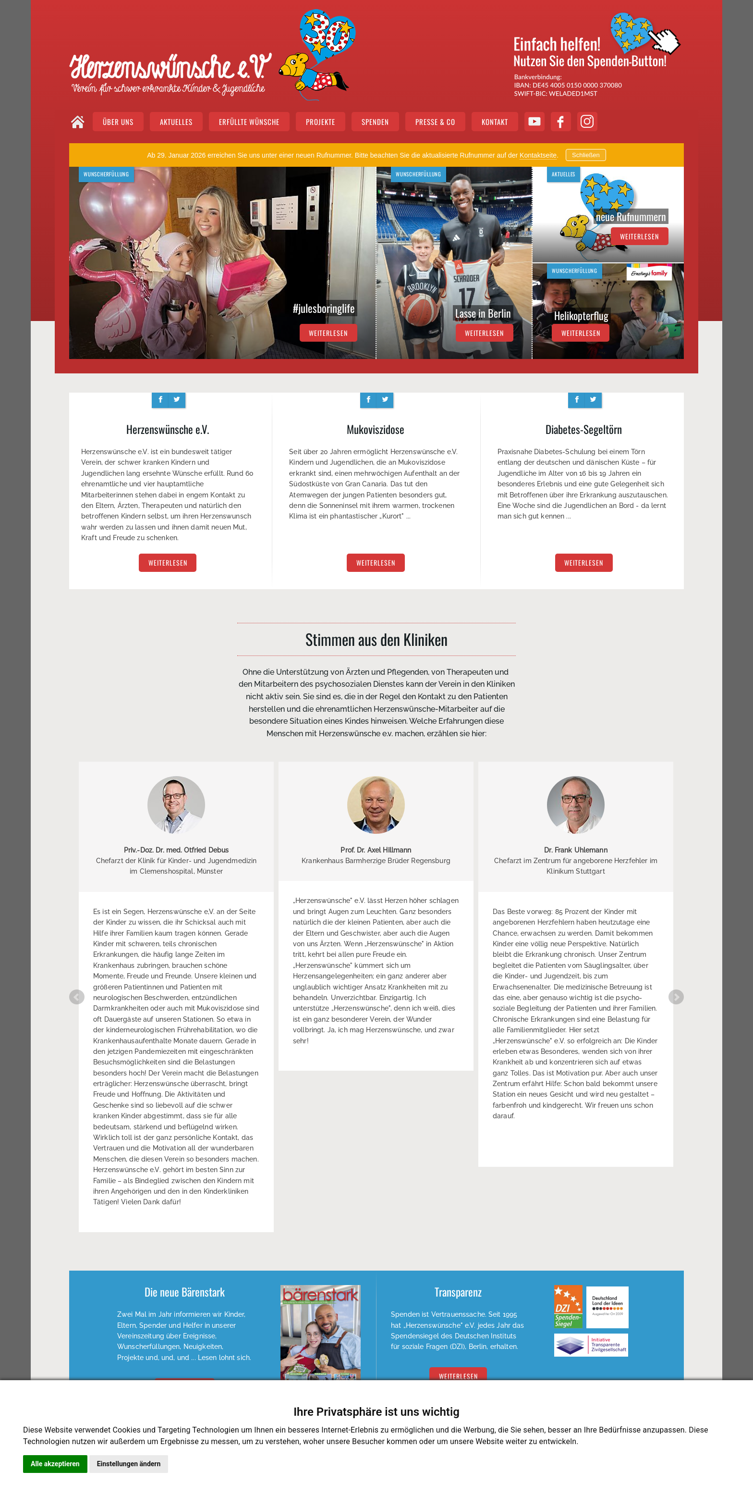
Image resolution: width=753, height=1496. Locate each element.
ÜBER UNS (118, 121)
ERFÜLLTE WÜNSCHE (249, 121)
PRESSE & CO (435, 121)
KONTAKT (495, 121)
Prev (77, 997)
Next (676, 997)
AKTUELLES (176, 121)
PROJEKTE (320, 121)
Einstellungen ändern (129, 1464)
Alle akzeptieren (55, 1464)
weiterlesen (328, 333)
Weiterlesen (458, 1377)
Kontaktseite (538, 155)
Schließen (586, 155)
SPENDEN (375, 121)
